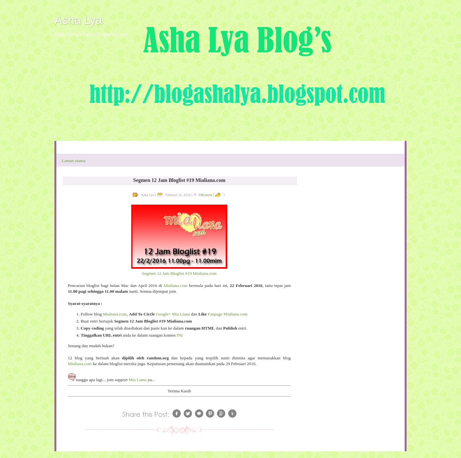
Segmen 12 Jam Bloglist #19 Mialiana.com (179, 273)
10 (205, 195)
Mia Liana (138, 379)
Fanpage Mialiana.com (227, 314)
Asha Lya (78, 20)
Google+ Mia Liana (173, 314)
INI (180, 335)
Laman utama (73, 160)
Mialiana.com (176, 285)
